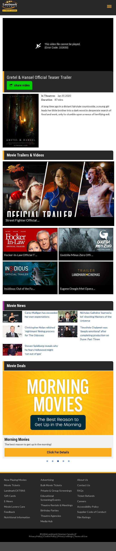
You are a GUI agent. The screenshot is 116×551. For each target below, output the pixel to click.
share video (20, 85)
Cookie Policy (49, 536)
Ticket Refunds (86, 495)
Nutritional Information (17, 517)
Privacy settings (65, 536)
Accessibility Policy (88, 506)
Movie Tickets (12, 485)
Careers (81, 501)
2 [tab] (52, 461)
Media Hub (47, 521)
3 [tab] (58, 461)
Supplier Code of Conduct (91, 511)
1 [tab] (47, 461)
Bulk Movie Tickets (51, 485)
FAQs (80, 490)
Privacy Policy (35, 536)
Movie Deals (16, 366)
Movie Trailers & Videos (25, 155)
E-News (8, 501)
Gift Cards (10, 495)
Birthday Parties (50, 510)
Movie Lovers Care (14, 506)
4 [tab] (63, 461)
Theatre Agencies (51, 515)
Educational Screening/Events (51, 497)
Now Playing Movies (15, 479)
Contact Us (83, 485)
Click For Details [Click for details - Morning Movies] (58, 452)
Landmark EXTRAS (14, 490)
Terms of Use (80, 536)
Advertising (47, 479)
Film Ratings (84, 517)
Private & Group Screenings (56, 490)
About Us (82, 479)
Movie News (16, 305)
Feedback (9, 511)
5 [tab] (69, 461)
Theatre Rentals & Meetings (57, 505)
